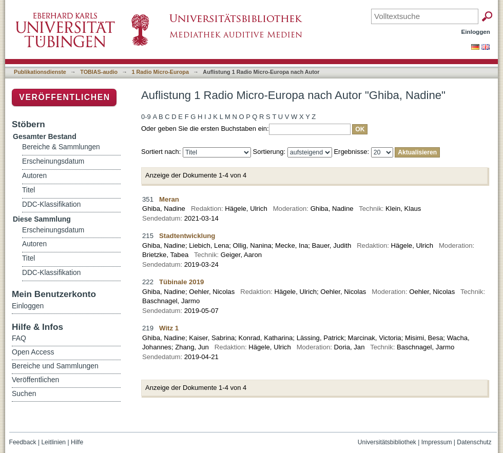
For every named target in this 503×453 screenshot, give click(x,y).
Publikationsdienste (40, 72)
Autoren (34, 176)
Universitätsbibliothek (387, 442)
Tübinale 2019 (181, 282)
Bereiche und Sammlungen (55, 366)
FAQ (19, 338)
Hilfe (77, 442)
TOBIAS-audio (99, 72)
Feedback (22, 442)
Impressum (436, 442)
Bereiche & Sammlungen (61, 147)
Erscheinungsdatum (53, 161)
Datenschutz (474, 442)
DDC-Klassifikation (51, 204)
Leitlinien (53, 442)
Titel (28, 190)
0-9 (146, 117)
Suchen (24, 393)
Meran (169, 199)
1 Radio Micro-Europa (160, 72)
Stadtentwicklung (187, 236)
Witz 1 (169, 328)
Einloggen (476, 31)
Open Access (33, 352)
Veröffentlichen (64, 97)
